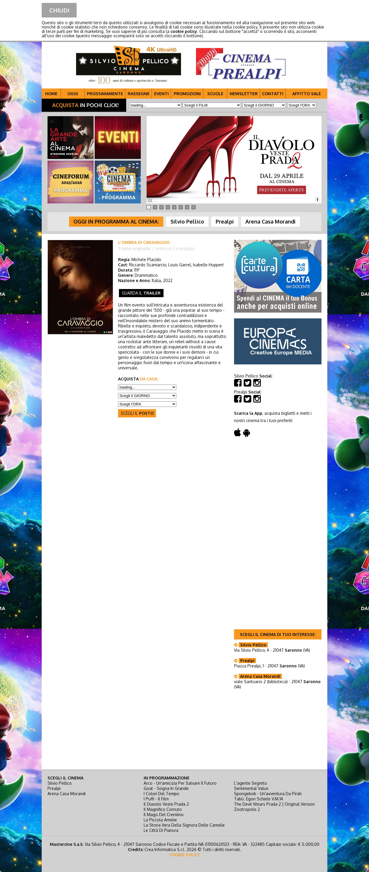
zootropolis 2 (247, 809)
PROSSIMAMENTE (105, 93)
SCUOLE (215, 93)
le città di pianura (161, 830)
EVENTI (161, 93)
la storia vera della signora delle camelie (184, 825)
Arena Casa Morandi (67, 793)
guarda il (141, 292)
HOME (51, 93)
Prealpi (54, 788)
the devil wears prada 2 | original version (274, 804)
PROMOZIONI (187, 93)
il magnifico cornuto (163, 809)
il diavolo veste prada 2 (166, 804)
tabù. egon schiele (258, 798)
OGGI (72, 93)
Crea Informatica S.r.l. (165, 849)
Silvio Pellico (60, 783)
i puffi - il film (156, 798)
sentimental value (251, 788)
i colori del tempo (161, 793)
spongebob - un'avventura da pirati (268, 793)
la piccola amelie (160, 819)
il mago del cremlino (164, 814)
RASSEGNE (139, 93)
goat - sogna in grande (166, 788)
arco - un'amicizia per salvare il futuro (180, 783)
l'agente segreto (250, 783)
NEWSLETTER (244, 93)
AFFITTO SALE (306, 93)
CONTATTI (272, 93)
